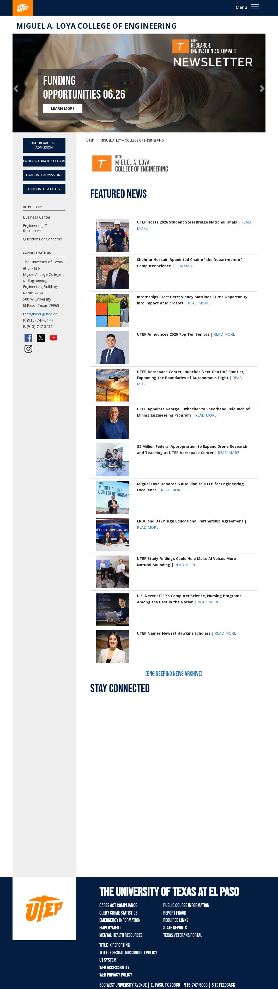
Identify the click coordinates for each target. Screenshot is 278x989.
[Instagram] (28, 348)
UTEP (90, 140)
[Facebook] (28, 337)
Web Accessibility (114, 968)
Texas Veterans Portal (182, 935)
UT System (107, 960)
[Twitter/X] (40, 337)
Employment (110, 928)
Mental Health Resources (120, 935)
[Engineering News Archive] (174, 674)
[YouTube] (53, 337)
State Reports (175, 928)
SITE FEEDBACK (223, 985)
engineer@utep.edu (43, 313)
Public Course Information (186, 905)
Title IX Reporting (114, 945)
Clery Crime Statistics (118, 913)
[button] (16, 88)
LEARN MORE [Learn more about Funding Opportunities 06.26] (63, 108)
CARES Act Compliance (118, 905)
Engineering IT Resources (35, 228)
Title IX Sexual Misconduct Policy (128, 953)
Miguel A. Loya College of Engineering (96, 26)
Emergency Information (120, 920)
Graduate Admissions (44, 175)
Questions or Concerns (42, 239)
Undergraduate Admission (44, 145)
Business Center (36, 217)
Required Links (175, 920)
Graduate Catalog (44, 189)
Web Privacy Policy (115, 975)
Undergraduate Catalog (44, 161)
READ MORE (186, 265)
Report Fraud (174, 913)
